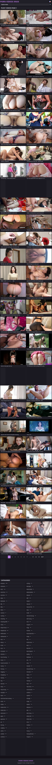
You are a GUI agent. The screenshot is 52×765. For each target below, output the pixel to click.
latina (3, 731)
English (50, 1)
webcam (30, 707)
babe (3, 598)
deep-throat (5, 628)
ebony (3, 642)
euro (3, 648)
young (29, 731)
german (4, 684)
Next (42, 557)
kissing (3, 725)
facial (3, 660)
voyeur (29, 704)
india (3, 701)
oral (29, 622)
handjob (4, 693)
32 (36, 557)
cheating (4, 619)
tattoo (29, 678)
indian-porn (5, 707)
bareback (4, 601)
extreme (4, 654)
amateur (4, 583)
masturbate (30, 589)
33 (39, 557)
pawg (29, 636)
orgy (29, 628)
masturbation (31, 592)
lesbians (4, 737)
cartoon (4, 613)
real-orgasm (31, 651)
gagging (4, 672)
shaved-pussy (31, 669)
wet (29, 710)
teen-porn (30, 687)
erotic (3, 645)
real (29, 645)
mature (30, 595)
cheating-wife (5, 622)
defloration (5, 633)
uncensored (31, 690)
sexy (29, 663)
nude (29, 613)
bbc (3, 604)
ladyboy (4, 728)
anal (3, 589)
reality (29, 654)
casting (3, 616)
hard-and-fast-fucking (7, 698)
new (29, 610)
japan (3, 716)
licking (29, 583)
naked (29, 601)
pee (29, 639)
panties (30, 631)
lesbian (4, 734)
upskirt (29, 695)
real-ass (30, 648)
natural (30, 604)
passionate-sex (31, 633)
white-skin (30, 719)
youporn (30, 737)
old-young (30, 619)
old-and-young (31, 616)
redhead (30, 657)
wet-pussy (30, 713)
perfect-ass (30, 642)
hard (3, 695)
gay (3, 681)
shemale (30, 672)
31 (33, 557)
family (3, 666)
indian (3, 704)
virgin (29, 701)
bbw (3, 607)
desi (3, 639)
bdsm (3, 610)
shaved (30, 666)
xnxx (29, 722)
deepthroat (5, 631)
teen (29, 684)
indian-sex (4, 710)
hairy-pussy (5, 690)
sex (29, 660)
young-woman (31, 734)
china (3, 625)
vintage (29, 698)
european (4, 651)
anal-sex (4, 595)
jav (3, 722)
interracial (4, 713)
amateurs (4, 586)
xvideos (30, 725)
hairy (3, 687)
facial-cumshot (5, 663)
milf (29, 598)
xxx (29, 728)
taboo (29, 675)
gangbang (4, 675)
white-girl (30, 716)
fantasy (4, 669)
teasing (29, 681)
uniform (30, 693)
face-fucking (5, 657)
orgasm (30, 625)
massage (30, 586)
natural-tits (31, 607)
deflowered (4, 636)
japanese (4, 719)
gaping (4, 678)
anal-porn (4, 592)
